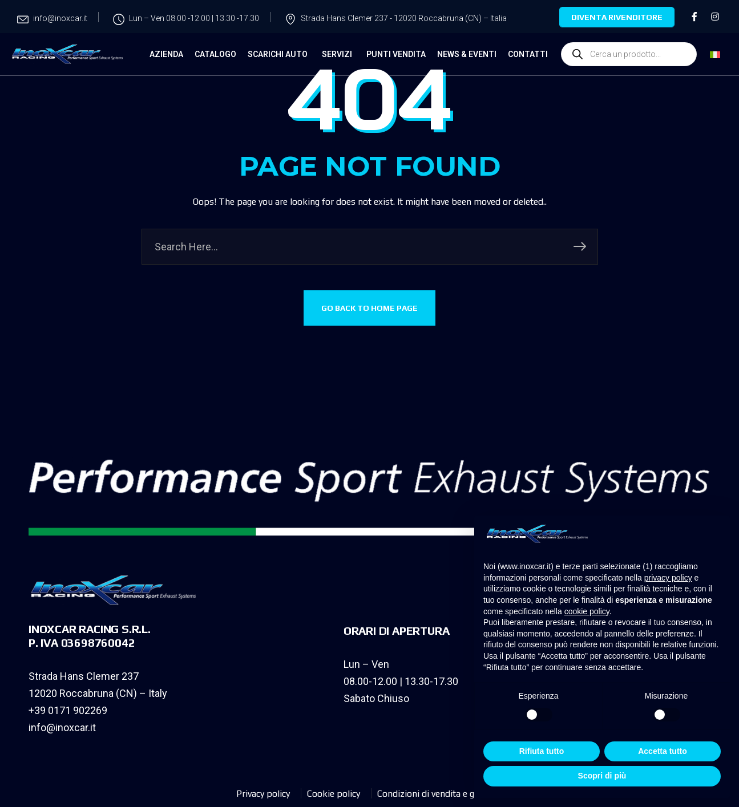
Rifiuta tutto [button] (541, 751)
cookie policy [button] (586, 611)
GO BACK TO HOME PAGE (369, 308)
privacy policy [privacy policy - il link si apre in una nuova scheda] (668, 577)
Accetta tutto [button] (662, 751)
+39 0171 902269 (68, 710)
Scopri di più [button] (602, 775)
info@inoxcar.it (62, 727)
